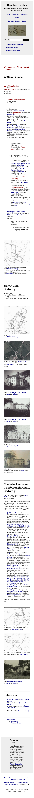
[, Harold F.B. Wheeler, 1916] (18, 581)
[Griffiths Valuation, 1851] (15, 591)
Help (5, 778)
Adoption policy (22, 782)
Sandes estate (11, 719)
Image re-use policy (11, 784)
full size (15, 394)
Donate (17, 21)
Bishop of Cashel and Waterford (17, 215)
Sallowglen (14, 721)
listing (12, 585)
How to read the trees (18, 779)
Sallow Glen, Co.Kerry (11, 287)
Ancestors (24, 14)
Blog (17, 17)
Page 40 (9, 568)
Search (26, 40)
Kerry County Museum (14, 681)
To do (24, 21)
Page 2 (16, 577)
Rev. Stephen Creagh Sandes (16, 211)
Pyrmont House (16, 723)
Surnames (15, 14)
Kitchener (21, 171)
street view (9, 273)
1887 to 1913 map (12, 268)
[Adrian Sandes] (19, 111)
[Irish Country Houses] (14, 446)
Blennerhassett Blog (13, 50)
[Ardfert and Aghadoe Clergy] (20, 163)
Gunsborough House (13, 595)
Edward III (10, 114)
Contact (11, 21)
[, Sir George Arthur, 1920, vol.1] (18, 578)
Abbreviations (25, 778)
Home (8, 14)
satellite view (22, 361)
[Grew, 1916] (18, 568)
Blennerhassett (23, 67)
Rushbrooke (14, 192)
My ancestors (9, 67)
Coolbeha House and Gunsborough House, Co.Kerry (17, 488)
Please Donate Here (16, 764)
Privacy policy (9, 782)
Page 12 (19, 580)
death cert (16, 202)
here (24, 202)
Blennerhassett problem (14, 44)
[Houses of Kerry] (14, 554)
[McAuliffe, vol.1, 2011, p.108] (16, 392)
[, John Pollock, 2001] (18, 525)
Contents (8, 69)
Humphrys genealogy (17, 5)
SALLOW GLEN (12, 699)
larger (8, 394)
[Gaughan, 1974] (12, 536)
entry (28, 204)
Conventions (13, 778)
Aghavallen (20, 165)
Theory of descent (12, 47)
